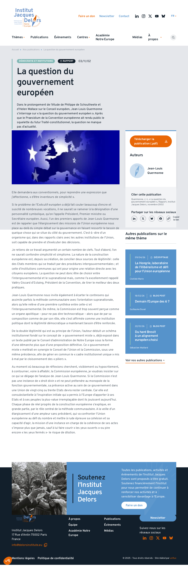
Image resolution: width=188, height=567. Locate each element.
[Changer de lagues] (174, 16)
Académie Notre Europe (105, 37)
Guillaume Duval (138, 309)
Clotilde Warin (137, 278)
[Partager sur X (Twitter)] (143, 219)
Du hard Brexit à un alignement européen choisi (146, 336)
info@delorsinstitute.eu (29, 545)
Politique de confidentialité (56, 558)
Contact (124, 16)
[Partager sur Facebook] (161, 219)
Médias (137, 37)
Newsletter (106, 16)
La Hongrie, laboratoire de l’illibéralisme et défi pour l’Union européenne (152, 267)
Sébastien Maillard (139, 347)
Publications (39, 37)
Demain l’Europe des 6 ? (152, 301)
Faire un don (86, 16)
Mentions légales (23, 558)
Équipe (72, 525)
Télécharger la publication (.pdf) (150, 141)
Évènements (62, 37)
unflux (173, 558)
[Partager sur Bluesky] (152, 219)
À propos (74, 519)
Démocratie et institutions (36, 61)
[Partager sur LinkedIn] (134, 219)
